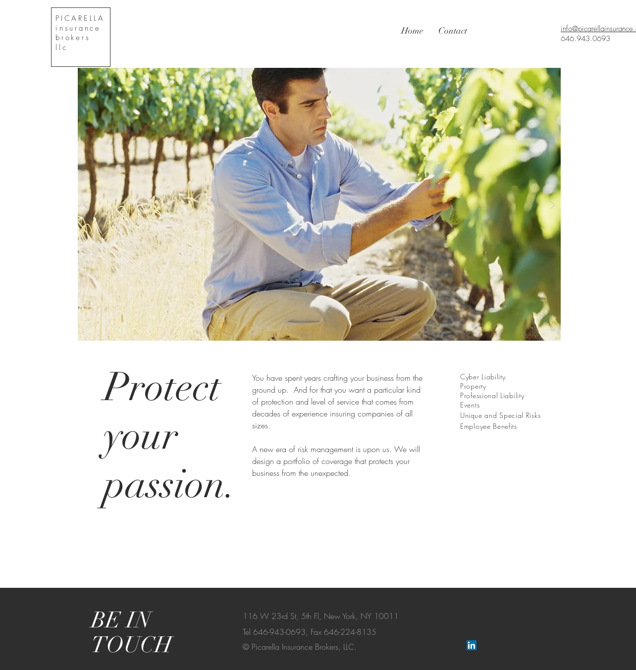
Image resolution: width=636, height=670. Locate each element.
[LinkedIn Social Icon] (472, 645)
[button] (319, 204)
